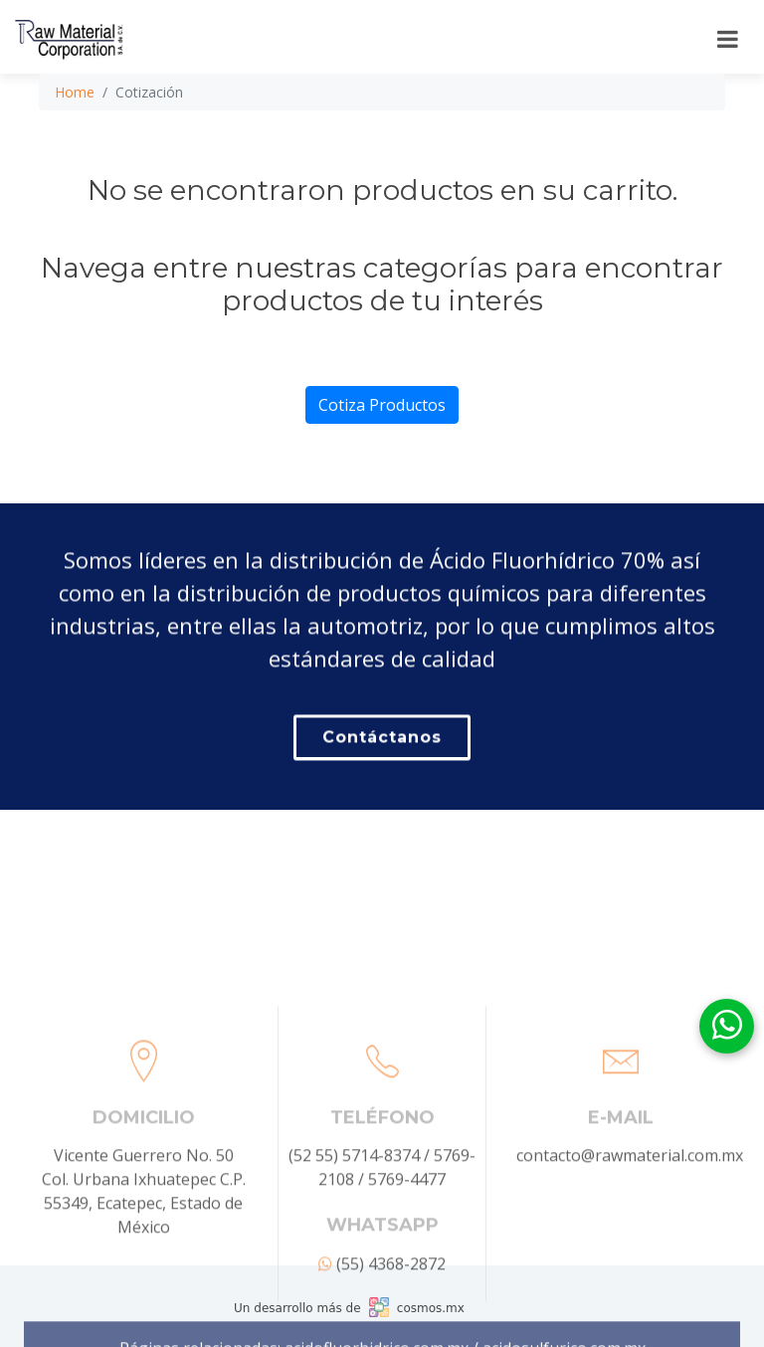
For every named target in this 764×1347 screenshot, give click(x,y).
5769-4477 (407, 1249)
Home (75, 92)
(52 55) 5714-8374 (354, 1226)
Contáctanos (382, 741)
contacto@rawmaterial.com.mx (629, 1226)
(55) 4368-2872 (382, 1333)
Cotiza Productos (382, 405)
